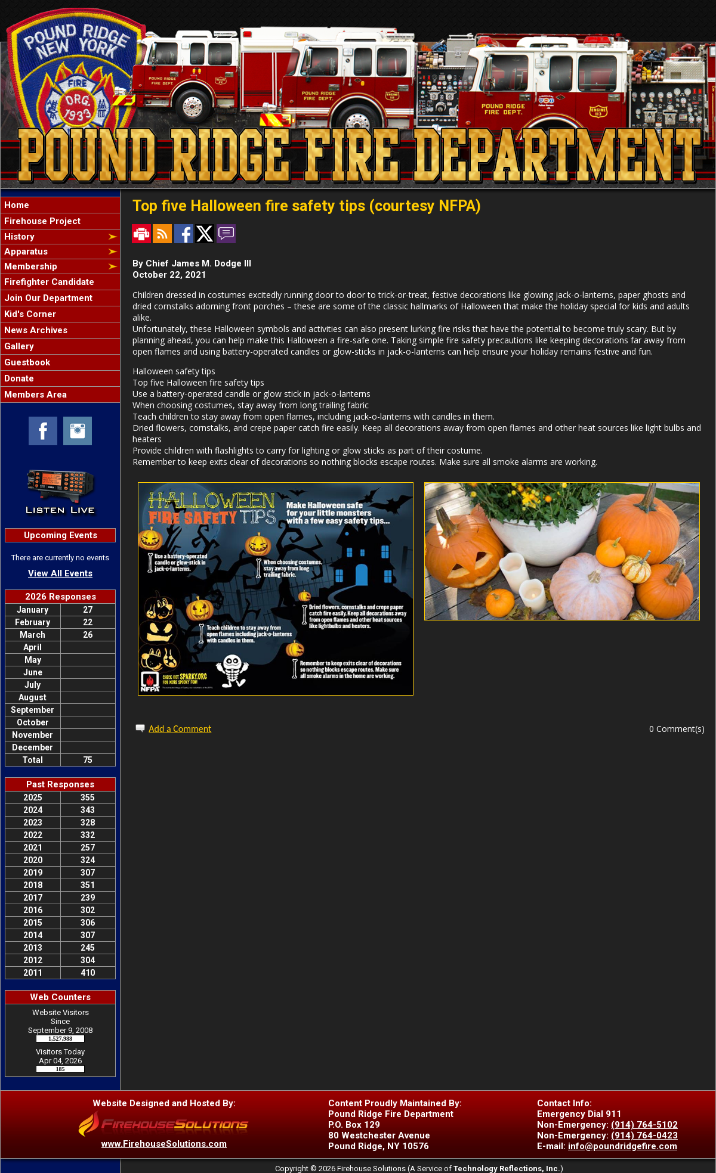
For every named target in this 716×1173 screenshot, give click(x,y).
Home (15, 205)
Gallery (18, 346)
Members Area (34, 394)
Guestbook (26, 362)
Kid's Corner (29, 314)
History (18, 236)
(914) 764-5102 (644, 1124)
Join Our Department (47, 298)
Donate (18, 378)
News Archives (34, 330)
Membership (29, 266)
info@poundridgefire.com (622, 1146)
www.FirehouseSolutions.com (164, 1143)
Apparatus (25, 251)
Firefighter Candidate (48, 282)
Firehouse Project (41, 221)
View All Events (60, 573)
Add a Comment (180, 728)
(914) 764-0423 (644, 1135)
